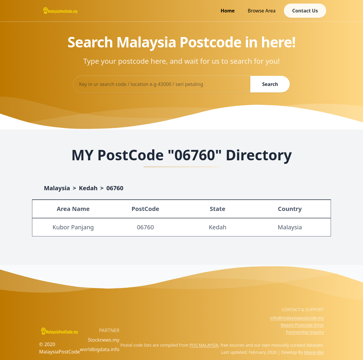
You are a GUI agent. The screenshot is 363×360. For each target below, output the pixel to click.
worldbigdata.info (100, 349)
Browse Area (262, 10)
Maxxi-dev (314, 352)
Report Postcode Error (302, 325)
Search (270, 84)
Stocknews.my (104, 340)
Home (228, 10)
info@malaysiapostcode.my (297, 318)
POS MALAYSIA (204, 345)
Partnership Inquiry (305, 332)
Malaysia (57, 188)
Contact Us (305, 10)
